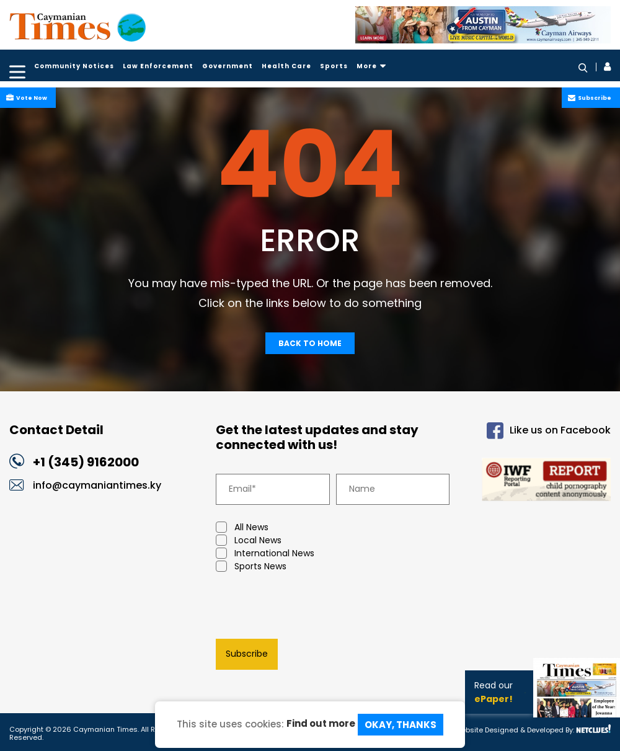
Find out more (320, 723)
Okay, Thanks (400, 724)
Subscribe (593, 98)
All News (242, 527)
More (371, 66)
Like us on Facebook (549, 430)
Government (227, 66)
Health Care (286, 66)
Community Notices (74, 66)
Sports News (251, 566)
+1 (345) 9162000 (86, 462)
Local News (248, 540)
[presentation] (310, 608)
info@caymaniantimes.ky (97, 485)
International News (265, 553)
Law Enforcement (158, 66)
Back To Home (310, 343)
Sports (334, 66)
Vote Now (30, 98)
